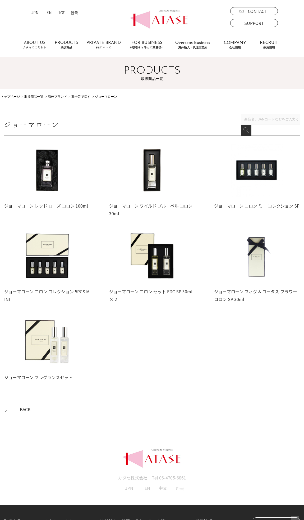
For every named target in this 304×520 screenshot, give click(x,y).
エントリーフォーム (218, 467)
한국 (74, 13)
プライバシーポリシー (169, 467)
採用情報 (203, 452)
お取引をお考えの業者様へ (69, 459)
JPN (34, 13)
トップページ (10, 96)
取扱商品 (12, 452)
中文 (61, 13)
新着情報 (156, 459)
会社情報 (156, 452)
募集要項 (208, 459)
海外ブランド (57, 96)
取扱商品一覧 (33, 96)
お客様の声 (54, 475)
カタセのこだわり (61, 452)
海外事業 (112, 459)
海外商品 (16, 475)
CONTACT (257, 11)
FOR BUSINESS (146, 45)
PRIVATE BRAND (103, 45)
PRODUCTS (66, 45)
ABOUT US (34, 45)
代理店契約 (115, 467)
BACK (25, 341)
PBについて (19, 490)
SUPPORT (254, 23)
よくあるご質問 (59, 467)
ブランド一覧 (21, 459)
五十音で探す (80, 96)
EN (49, 13)
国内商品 (16, 467)
